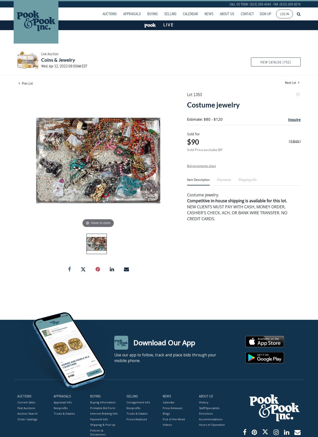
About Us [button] (227, 13)
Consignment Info (138, 402)
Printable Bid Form (102, 408)
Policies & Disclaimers (98, 433)
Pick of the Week (174, 419)
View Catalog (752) (275, 62)
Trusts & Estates (64, 413)
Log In (284, 14)
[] (295, 141)
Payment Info (99, 419)
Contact (247, 13)
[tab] (198, 182)
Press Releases (172, 408)
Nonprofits (61, 408)
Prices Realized (136, 419)
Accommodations (210, 419)
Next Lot (292, 83)
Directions (206, 413)
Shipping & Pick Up (102, 425)
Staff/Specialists (209, 408)
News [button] (208, 13)
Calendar (190, 13)
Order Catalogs (27, 419)
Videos (167, 425)
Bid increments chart (201, 166)
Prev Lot (26, 83)
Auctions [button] (110, 13)
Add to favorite (298, 95)
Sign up (265, 13)
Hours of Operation (212, 425)
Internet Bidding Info (104, 413)
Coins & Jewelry (58, 60)
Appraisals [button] (132, 13)
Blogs (166, 413)
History (203, 402)
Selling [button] (170, 13)
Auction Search (27, 413)
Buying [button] (152, 13)
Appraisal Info (63, 402)
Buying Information (103, 402)
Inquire (294, 119)
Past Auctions (26, 408)
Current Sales (26, 402)
